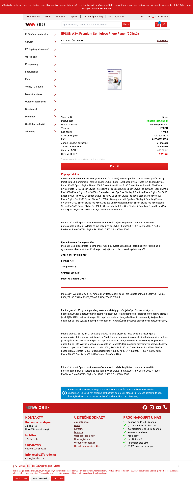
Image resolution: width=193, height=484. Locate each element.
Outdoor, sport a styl (41, 101)
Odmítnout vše (21, 478)
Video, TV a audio (41, 86)
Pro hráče (41, 116)
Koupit (114, 166)
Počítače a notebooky (41, 34)
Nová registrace (116, 16)
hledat (126, 24)
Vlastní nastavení (40, 478)
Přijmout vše (58, 478)
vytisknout (162, 40)
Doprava (74, 16)
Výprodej (41, 131)
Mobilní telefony (41, 94)
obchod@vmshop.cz (35, 448)
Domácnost (41, 109)
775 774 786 (31, 439)
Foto (41, 79)
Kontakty (60, 16)
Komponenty (41, 64)
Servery (41, 41)
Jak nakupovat (32, 16)
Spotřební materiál (41, 124)
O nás (48, 16)
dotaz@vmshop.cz (34, 458)
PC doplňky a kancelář (41, 49)
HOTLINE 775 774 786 (154, 16)
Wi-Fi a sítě (41, 56)
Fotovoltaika (41, 71)
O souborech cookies (84, 442)
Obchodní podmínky (93, 16)
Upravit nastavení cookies (87, 446)
